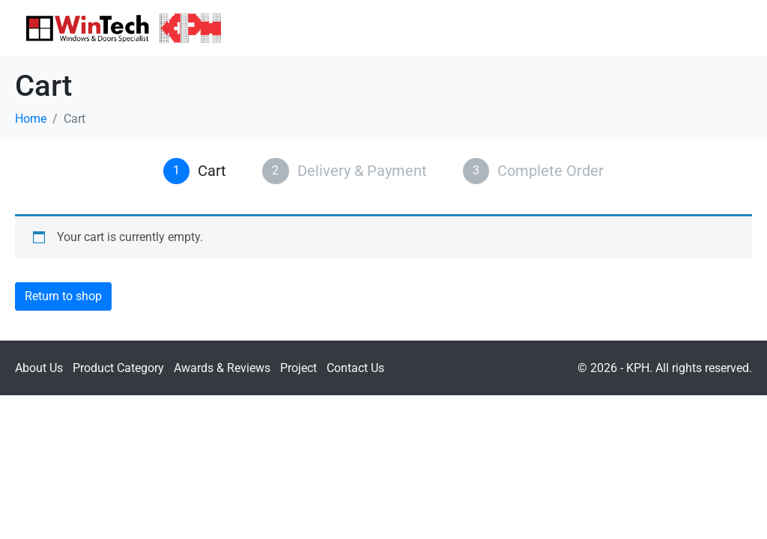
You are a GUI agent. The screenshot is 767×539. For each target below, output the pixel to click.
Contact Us (355, 368)
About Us (39, 368)
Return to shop (63, 296)
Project (298, 368)
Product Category (118, 368)
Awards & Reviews (222, 368)
